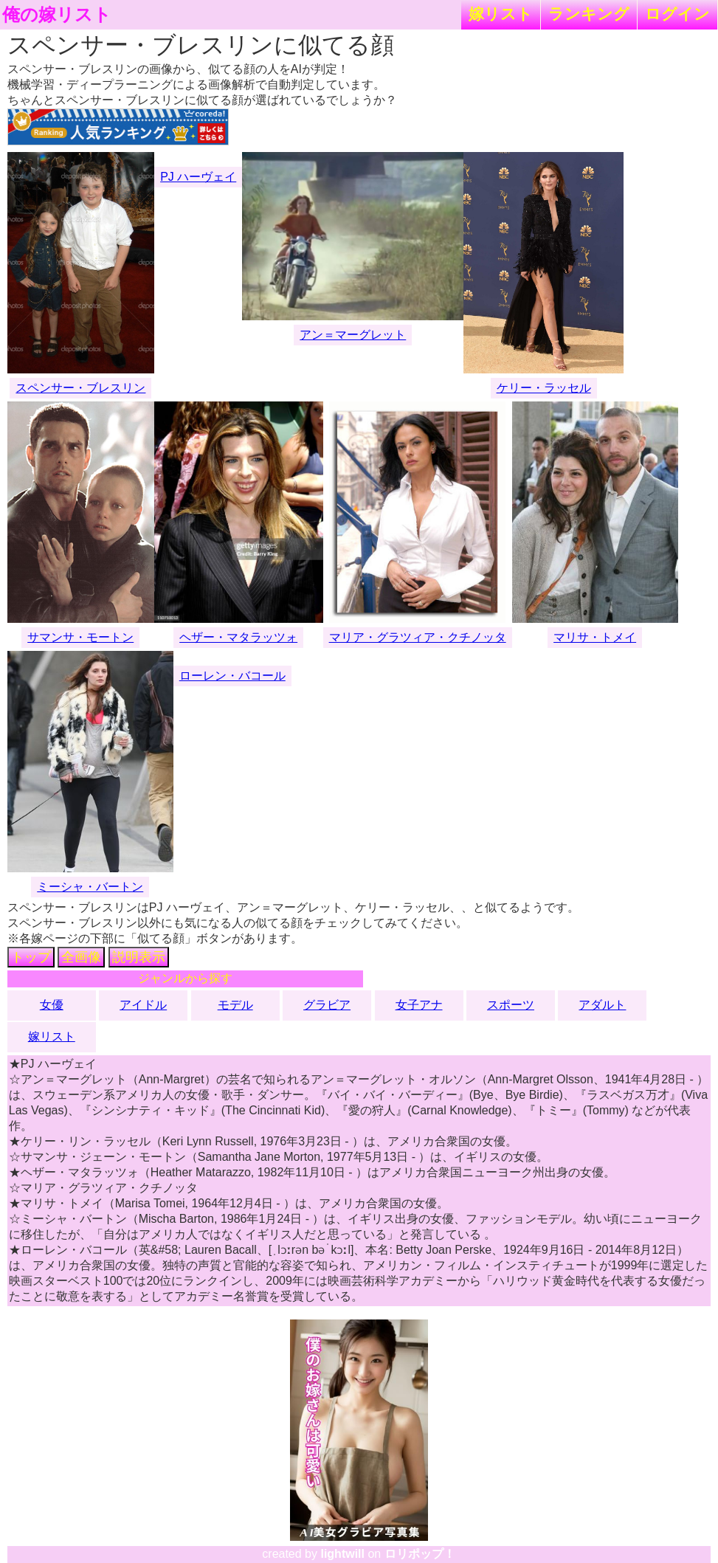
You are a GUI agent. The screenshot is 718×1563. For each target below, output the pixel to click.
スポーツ (510, 1004)
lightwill (342, 1554)
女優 (51, 1004)
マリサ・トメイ (594, 637)
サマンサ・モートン (80, 637)
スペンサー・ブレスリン (80, 388)
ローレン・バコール (232, 675)
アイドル (143, 1004)
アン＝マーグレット (353, 334)
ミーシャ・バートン (90, 886)
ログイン (677, 13)
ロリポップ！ (419, 1554)
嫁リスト (501, 13)
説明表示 (138, 957)
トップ (31, 957)
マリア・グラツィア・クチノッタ (417, 637)
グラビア (327, 1004)
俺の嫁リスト (56, 14)
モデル (235, 1004)
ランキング (588, 13)
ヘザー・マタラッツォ (238, 637)
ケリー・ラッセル (544, 388)
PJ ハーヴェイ (198, 176)
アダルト (602, 1004)
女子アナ (419, 1004)
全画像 (81, 957)
